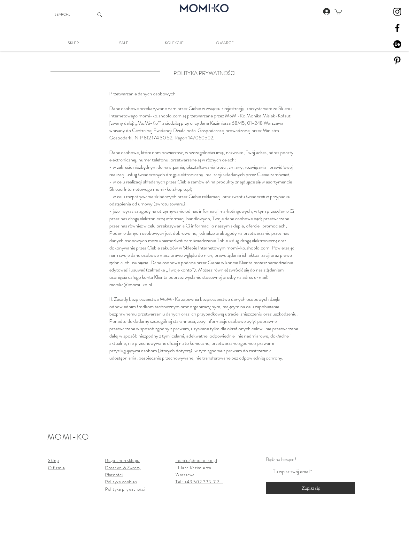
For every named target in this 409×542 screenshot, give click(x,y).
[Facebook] (397, 28)
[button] (338, 11)
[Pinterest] (397, 60)
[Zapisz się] (310, 488)
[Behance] (397, 44)
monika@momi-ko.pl (130, 284)
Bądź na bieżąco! (281, 459)
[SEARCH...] (69, 15)
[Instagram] (397, 11)
